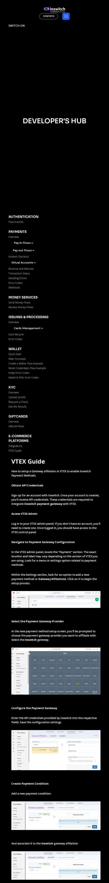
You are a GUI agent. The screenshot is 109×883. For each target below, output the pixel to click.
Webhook (14, 287)
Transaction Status (19, 273)
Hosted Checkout (19, 256)
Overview (14, 237)
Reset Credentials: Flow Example (27, 368)
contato (48, 16)
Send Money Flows (20, 302)
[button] (66, 16)
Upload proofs (17, 397)
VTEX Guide (15, 450)
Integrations (15, 446)
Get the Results (18, 406)
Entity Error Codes (19, 372)
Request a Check (18, 402)
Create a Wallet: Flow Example (26, 363)
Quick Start (15, 354)
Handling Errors (18, 278)
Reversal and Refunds (21, 268)
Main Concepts (17, 358)
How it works (16, 222)
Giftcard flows (16, 426)
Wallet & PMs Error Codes (24, 377)
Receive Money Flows (21, 307)
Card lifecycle (16, 334)
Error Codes (16, 282)
